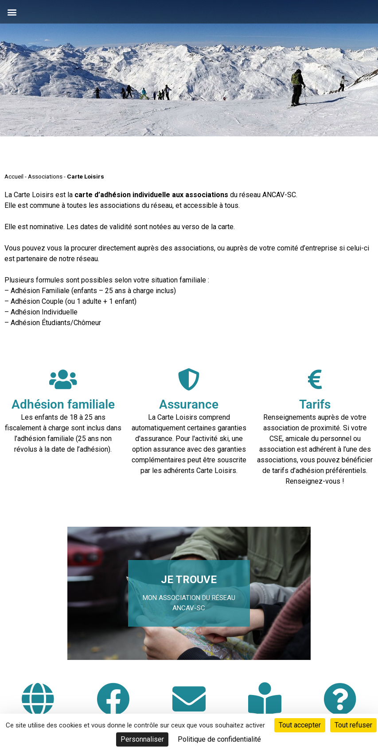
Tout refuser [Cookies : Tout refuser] (353, 725)
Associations (45, 176)
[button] (11, 11)
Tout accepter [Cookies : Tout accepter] (300, 725)
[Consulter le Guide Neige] (264, 698)
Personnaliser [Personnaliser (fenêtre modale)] (142, 739)
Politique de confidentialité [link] (219, 739)
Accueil (13, 176)
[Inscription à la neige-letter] (189, 698)
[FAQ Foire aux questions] (340, 698)
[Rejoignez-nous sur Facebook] (113, 698)
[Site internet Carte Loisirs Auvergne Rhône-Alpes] (38, 698)
